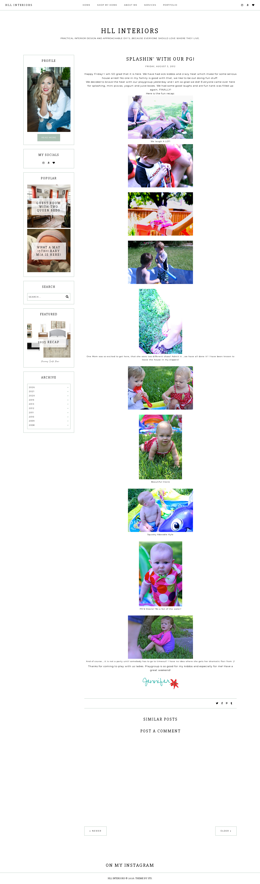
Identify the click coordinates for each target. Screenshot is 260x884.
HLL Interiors (18, 5)
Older (225, 831)
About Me (130, 5)
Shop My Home (107, 5)
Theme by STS (143, 878)
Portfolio (170, 5)
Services (150, 5)
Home (86, 5)
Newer (96, 831)
